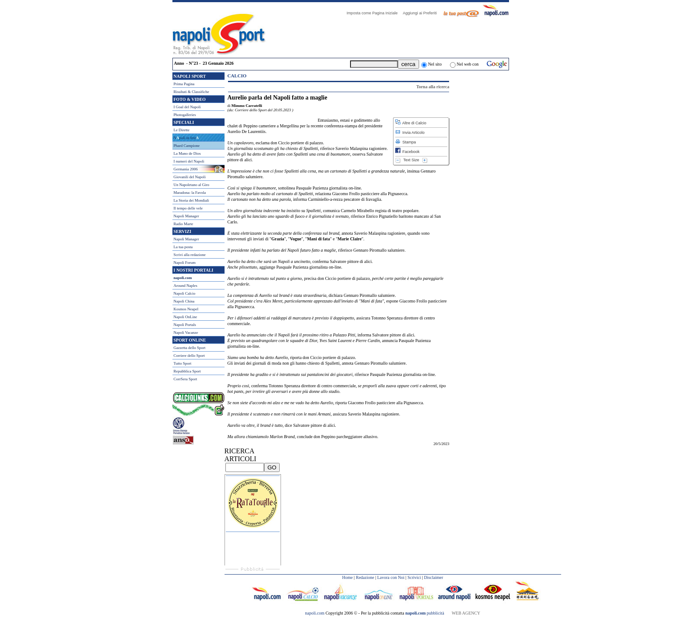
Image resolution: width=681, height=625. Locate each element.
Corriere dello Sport (189, 355)
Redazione (365, 577)
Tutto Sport (183, 363)
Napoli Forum (185, 262)
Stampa (405, 142)
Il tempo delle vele (188, 208)
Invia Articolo (410, 132)
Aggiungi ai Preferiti (422, 13)
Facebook (407, 152)
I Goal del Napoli (187, 107)
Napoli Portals (185, 324)
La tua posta (183, 247)
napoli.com (315, 613)
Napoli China (184, 301)
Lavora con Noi (390, 577)
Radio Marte (183, 224)
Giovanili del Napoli (190, 177)
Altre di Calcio (410, 123)
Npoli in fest (186, 138)
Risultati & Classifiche (191, 92)
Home (347, 577)
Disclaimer (433, 577)
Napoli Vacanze (186, 332)
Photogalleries (185, 115)
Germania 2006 (186, 169)
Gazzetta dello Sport (189, 348)
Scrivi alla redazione (190, 255)
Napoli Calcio (184, 293)
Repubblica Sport (187, 371)
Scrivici (414, 577)
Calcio (237, 75)
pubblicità (424, 613)
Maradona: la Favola (190, 192)
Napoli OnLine (185, 317)
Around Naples (186, 285)
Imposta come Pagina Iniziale (374, 13)
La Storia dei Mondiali (191, 200)
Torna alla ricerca (432, 86)
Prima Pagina (184, 84)
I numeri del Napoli (189, 161)
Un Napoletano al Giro (191, 185)
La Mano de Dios (187, 153)
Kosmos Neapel (186, 309)
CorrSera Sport (185, 379)
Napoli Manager (186, 216)
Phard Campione (187, 145)
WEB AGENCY (466, 613)
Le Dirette (182, 130)
